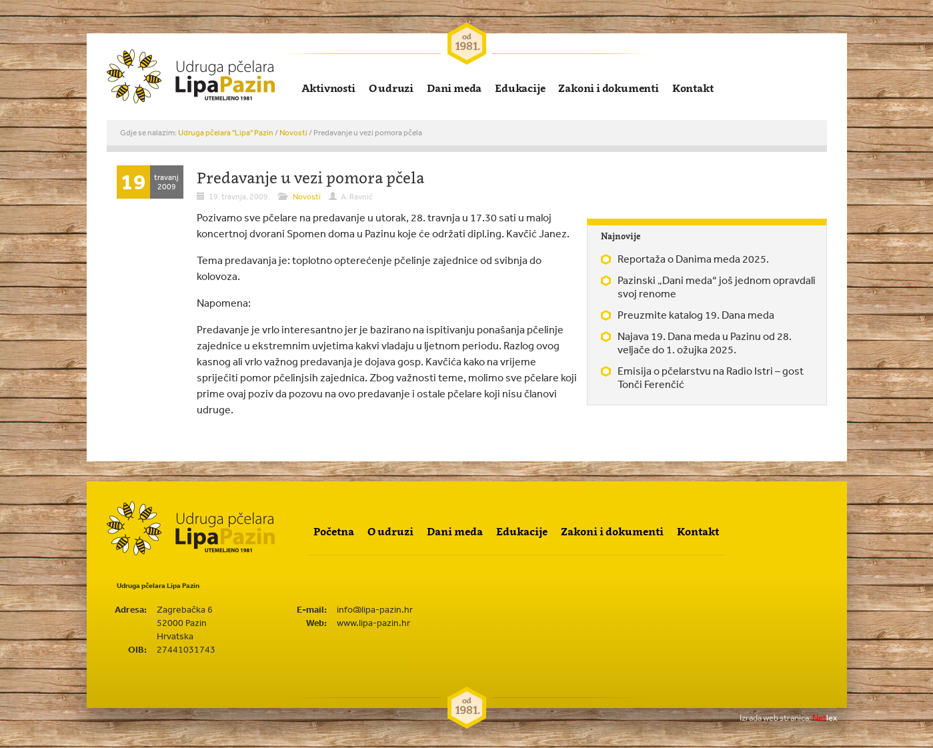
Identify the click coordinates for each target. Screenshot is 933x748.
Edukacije (520, 88)
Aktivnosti (328, 88)
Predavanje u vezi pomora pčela (310, 178)
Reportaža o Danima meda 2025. (693, 258)
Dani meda (454, 88)
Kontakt (693, 88)
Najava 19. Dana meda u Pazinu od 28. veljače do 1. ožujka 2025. (705, 342)
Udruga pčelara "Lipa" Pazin (225, 132)
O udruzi (391, 88)
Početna (333, 531)
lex (788, 717)
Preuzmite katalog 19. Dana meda (696, 314)
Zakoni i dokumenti (608, 88)
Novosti (293, 132)
